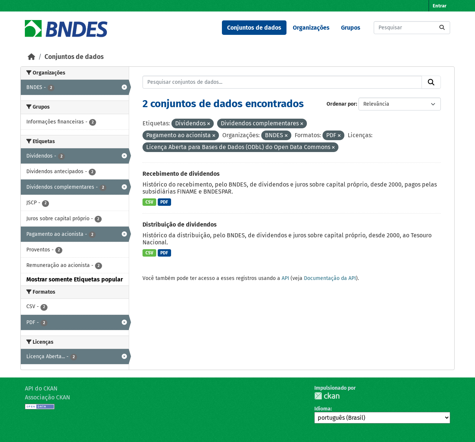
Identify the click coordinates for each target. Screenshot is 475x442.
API (285, 278)
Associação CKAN (47, 397)
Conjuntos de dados (254, 27)
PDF (164, 202)
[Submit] (442, 27)
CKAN (327, 396)
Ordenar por (341, 104)
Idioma (322, 409)
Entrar (439, 6)
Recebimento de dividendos (181, 173)
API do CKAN (41, 388)
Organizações (311, 27)
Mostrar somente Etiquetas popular (74, 279)
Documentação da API (330, 278)
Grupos (350, 27)
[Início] (31, 57)
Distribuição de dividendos (179, 224)
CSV (149, 202)
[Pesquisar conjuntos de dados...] (412, 27)
